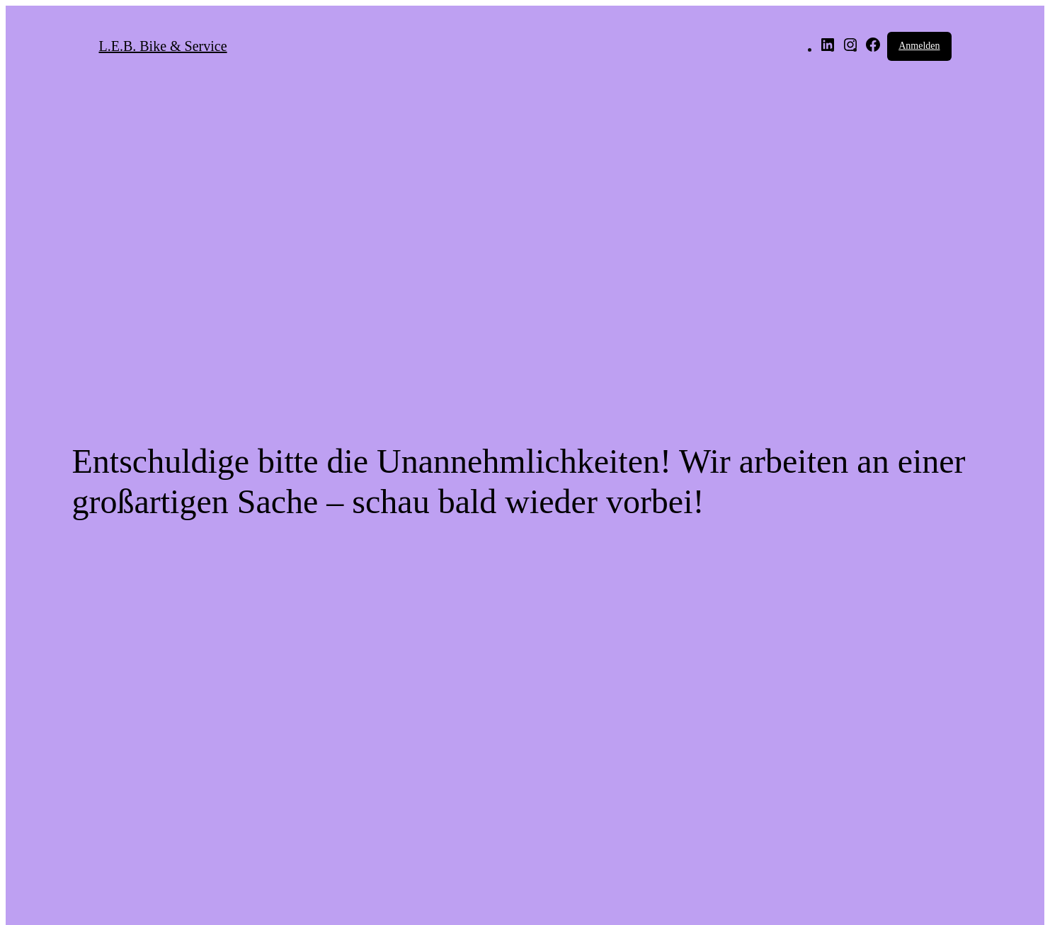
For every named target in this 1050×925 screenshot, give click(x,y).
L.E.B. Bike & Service (163, 46)
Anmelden (919, 45)
